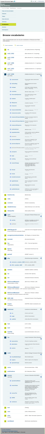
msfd (8, 353)
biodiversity (11, 195)
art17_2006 (10, 63)
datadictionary (11, 206)
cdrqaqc (14, 87)
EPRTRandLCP (12, 229)
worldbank (10, 421)
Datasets (4, 13)
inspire (9, 303)
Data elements (5, 19)
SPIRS (13, 397)
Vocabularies (5, 24)
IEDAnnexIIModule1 (13, 281)
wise (8, 415)
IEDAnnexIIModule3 (13, 287)
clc (12, 313)
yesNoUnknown (15, 189)
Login (33, 1)
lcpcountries (15, 341)
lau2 (8, 327)
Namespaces (5, 29)
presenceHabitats (16, 139)
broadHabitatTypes (16, 356)
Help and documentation (7, 11)
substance (14, 401)
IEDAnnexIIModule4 (13, 292)
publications (11, 371)
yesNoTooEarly (15, 185)
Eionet (8, 8)
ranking (13, 159)
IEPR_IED (10, 298)
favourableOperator (16, 94)
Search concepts (20, 45)
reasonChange (15, 163)
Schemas (4, 21)
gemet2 (9, 254)
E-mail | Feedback (6, 429)
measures (14, 105)
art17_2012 (10, 68)
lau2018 (9, 331)
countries (14, 91)
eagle (13, 316)
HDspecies (14, 102)
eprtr (8, 214)
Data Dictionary (13, 8)
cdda (8, 199)
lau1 (8, 323)
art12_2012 (10, 53)
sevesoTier (14, 393)
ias (8, 273)
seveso (9, 375)
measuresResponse (16, 125)
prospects (14, 151)
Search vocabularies (9, 45)
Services (4, 27)
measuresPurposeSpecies (18, 121)
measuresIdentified (16, 109)
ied (8, 277)
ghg (8, 258)
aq (8, 49)
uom (8, 411)
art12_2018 (10, 57)
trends (13, 173)
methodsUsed (15, 129)
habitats (14, 98)
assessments (15, 79)
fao (8, 243)
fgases (9, 248)
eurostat (9, 239)
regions (13, 359)
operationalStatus (16, 380)
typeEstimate (15, 181)
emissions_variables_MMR (18, 262)
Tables (3, 16)
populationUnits (15, 132)
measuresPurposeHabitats (18, 117)
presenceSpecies (16, 143)
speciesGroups (15, 362)
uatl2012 (14, 319)
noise (9, 367)
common (10, 202)
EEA (8, 1)
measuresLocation (16, 113)
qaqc (13, 155)
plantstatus (14, 344)
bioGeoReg (14, 83)
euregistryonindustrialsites (15, 235)
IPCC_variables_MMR (17, 265)
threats (13, 169)
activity (13, 220)
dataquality (10, 210)
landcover (10, 309)
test (8, 407)
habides (9, 269)
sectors (13, 348)
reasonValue (15, 385)
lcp (8, 337)
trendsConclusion (16, 177)
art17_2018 (10, 74)
